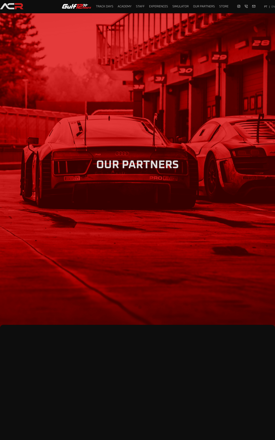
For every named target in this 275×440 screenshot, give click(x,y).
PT (265, 6)
